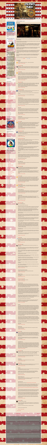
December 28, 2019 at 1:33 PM (21, 374)
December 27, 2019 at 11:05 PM (21, 348)
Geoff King (19, 121)
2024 (8, 84)
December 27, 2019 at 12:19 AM (21, 69)
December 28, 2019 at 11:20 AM (21, 365)
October (9, 177)
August (9, 179)
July (8, 180)
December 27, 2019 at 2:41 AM (21, 105)
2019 (8, 89)
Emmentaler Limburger (20, 138)
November (9, 176)
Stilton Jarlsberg (20, 244)
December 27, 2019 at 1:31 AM (21, 95)
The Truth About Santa (10, 94)
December (9, 90)
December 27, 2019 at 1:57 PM (21, 267)
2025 (8, 83)
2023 (8, 85)
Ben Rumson (19, 400)
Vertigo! (9, 170)
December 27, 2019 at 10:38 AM (21, 173)
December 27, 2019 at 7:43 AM (21, 159)
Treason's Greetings (10, 171)
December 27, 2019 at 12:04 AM (21, 63)
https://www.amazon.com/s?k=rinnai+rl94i (31, 382)
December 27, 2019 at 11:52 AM (21, 200)
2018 (8, 187)
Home (28, 413)
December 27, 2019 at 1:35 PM (21, 235)
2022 (8, 86)
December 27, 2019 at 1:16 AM (21, 87)
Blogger (27, 442)
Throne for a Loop (10, 173)
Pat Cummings (20, 65)
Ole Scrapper (19, 184)
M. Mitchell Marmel (20, 89)
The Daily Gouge (9, 136)
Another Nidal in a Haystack (11, 172)
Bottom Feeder (9, 169)
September (9, 178)
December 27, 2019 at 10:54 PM (21, 339)
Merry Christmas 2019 (10, 93)
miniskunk (19, 237)
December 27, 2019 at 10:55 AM (21, 187)
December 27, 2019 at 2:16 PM (21, 276)
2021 (8, 87)
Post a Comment (19, 410)
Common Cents (8, 133)
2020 (8, 88)
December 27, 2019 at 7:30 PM (21, 324)
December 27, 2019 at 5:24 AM (21, 114)
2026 (8, 82)
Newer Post (18, 413)
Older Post (38, 413)
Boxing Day (9, 92)
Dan (18, 61)
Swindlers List (9, 95)
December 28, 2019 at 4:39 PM (21, 379)
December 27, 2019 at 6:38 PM (21, 302)
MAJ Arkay (19, 331)
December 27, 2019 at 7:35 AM (21, 136)
